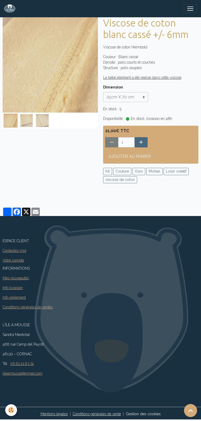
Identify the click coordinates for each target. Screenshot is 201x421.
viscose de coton (120, 180)
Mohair (154, 171)
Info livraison (13, 288)
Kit (107, 171)
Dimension (113, 87)
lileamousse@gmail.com (22, 373)
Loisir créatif (176, 171)
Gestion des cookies (143, 414)
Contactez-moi (14, 250)
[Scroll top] (190, 410)
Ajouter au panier (130, 156)
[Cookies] (11, 410)
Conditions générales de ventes (28, 307)
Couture (122, 171)
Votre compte (13, 260)
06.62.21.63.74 (22, 364)
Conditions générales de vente (97, 414)
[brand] (11, 8)
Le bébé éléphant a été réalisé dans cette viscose (142, 77)
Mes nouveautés (16, 278)
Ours (139, 171)
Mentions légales (54, 414)
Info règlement (14, 297)
